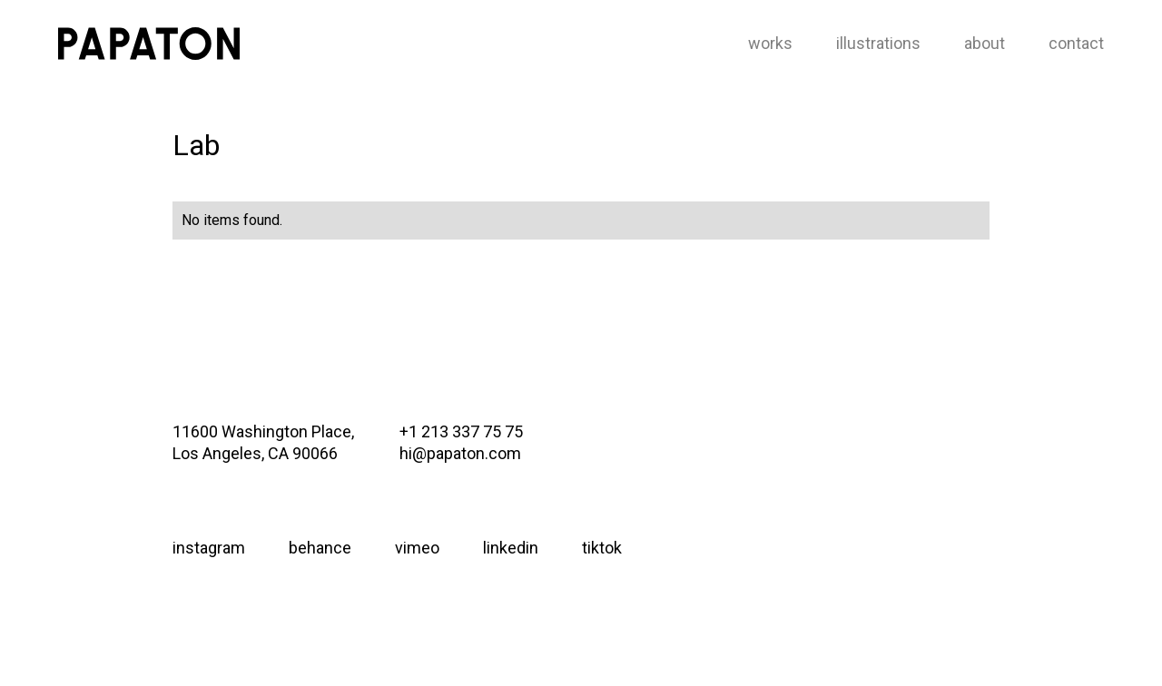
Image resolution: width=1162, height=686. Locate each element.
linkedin (510, 547)
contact (1076, 43)
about (984, 43)
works (770, 43)
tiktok (602, 547)
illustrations (878, 43)
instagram (208, 547)
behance (320, 547)
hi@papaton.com (460, 453)
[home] (149, 43)
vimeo (417, 547)
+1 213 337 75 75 (461, 431)
